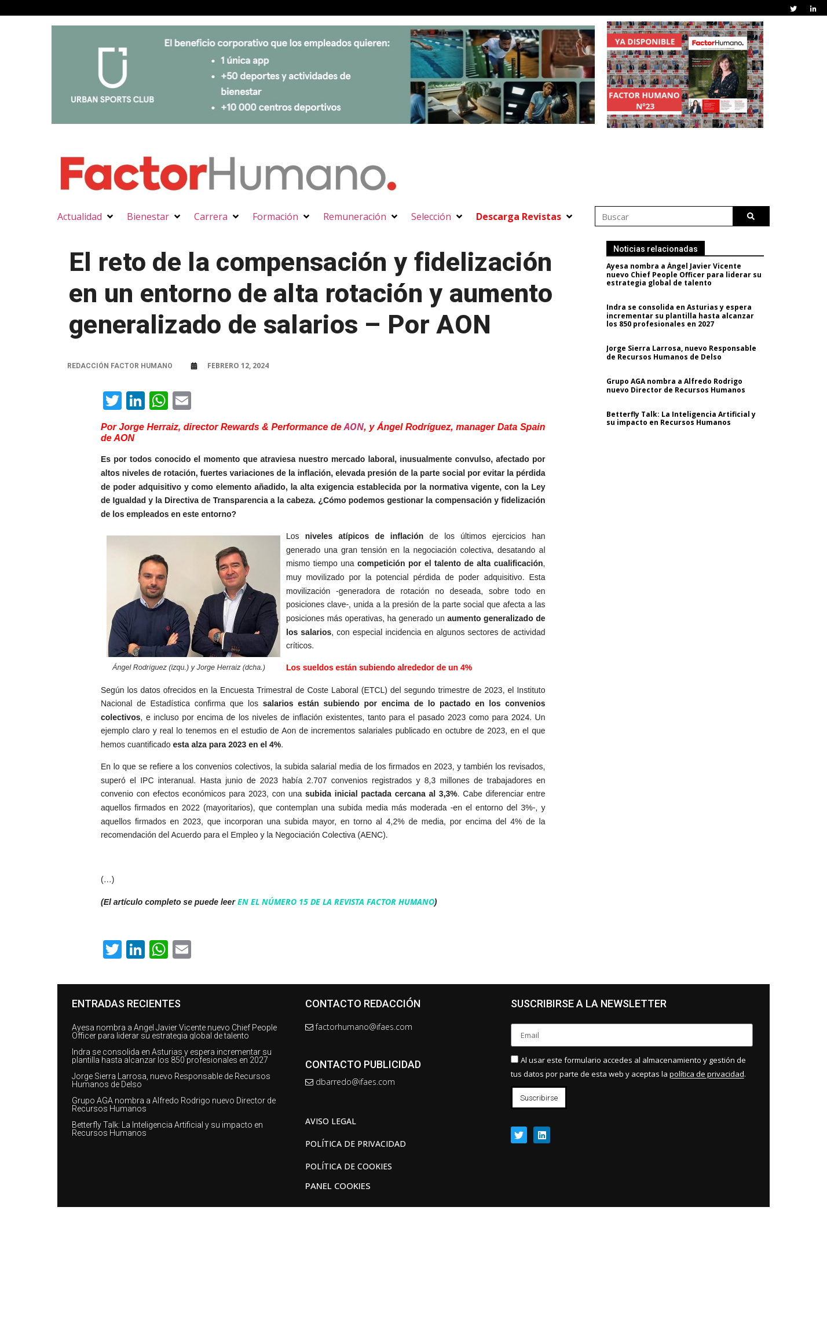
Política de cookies (348, 1166)
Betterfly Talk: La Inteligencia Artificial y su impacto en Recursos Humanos (684, 418)
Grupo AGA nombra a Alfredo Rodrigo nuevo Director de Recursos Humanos (679, 385)
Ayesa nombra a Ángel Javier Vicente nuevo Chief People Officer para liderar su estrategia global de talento (687, 274)
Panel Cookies (338, 1185)
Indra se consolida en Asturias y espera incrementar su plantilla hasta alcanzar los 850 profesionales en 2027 (684, 315)
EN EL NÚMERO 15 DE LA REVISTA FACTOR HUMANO (335, 901)
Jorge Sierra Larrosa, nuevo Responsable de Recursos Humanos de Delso (685, 352)
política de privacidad (706, 1074)
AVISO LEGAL (330, 1121)
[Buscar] (751, 216)
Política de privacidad (355, 1143)
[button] (86, 216)
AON (354, 426)
